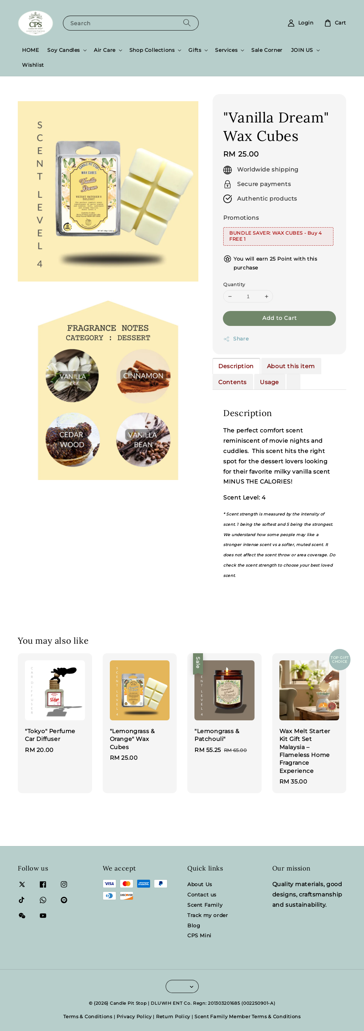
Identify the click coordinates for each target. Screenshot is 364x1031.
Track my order (207, 915)
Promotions (241, 217)
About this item (291, 366)
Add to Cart (279, 318)
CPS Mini (199, 935)
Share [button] (235, 339)
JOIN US (302, 50)
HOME (30, 50)
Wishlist (33, 65)
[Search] (187, 23)
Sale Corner (267, 50)
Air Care (105, 50)
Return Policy (173, 1016)
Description (236, 366)
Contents (232, 382)
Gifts (194, 50)
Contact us (201, 894)
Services (226, 50)
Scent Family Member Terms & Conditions (247, 1016)
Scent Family (205, 905)
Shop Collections (152, 50)
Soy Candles (63, 50)
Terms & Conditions (87, 1016)
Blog (193, 925)
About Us (199, 884)
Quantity (234, 284)
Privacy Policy (134, 1016)
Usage (269, 382)
